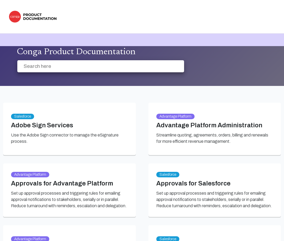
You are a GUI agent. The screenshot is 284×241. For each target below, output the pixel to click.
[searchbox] (174, 66)
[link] (34, 17)
